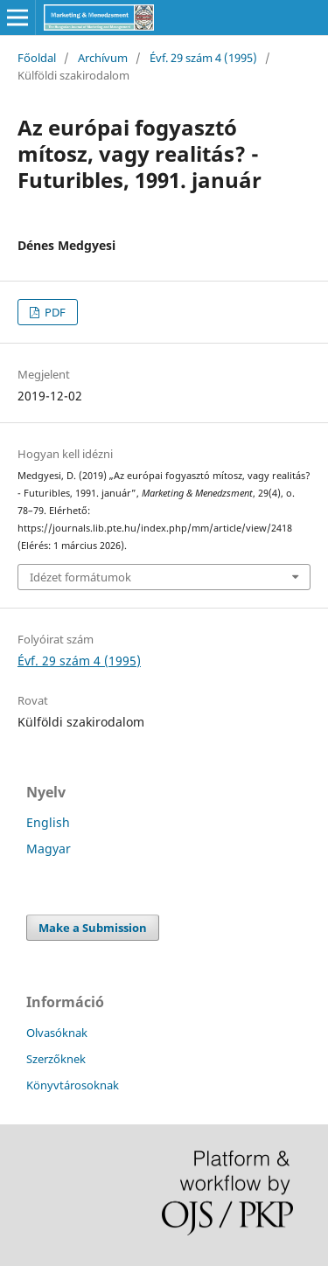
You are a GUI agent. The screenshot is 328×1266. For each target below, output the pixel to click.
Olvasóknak (56, 1032)
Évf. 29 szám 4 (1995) (203, 58)
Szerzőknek (56, 1059)
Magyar (48, 848)
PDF (54, 312)
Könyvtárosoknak (72, 1085)
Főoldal (36, 58)
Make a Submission (92, 928)
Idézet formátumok (80, 577)
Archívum (103, 58)
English (48, 822)
